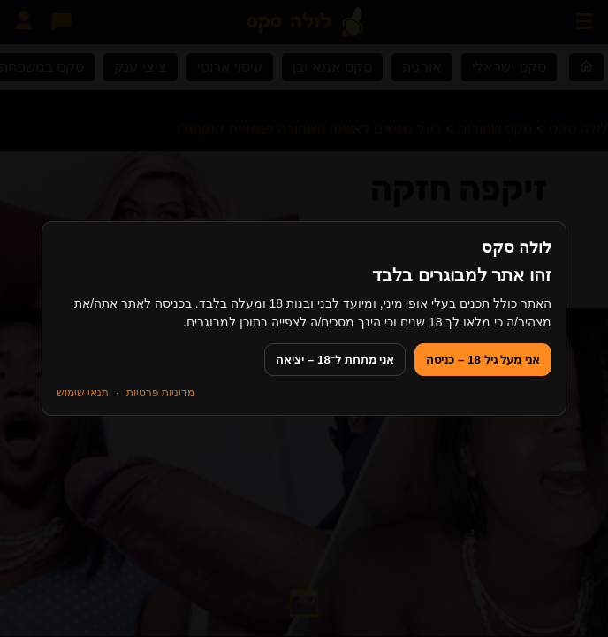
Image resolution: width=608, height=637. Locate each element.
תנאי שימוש (83, 393)
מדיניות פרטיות (160, 393)
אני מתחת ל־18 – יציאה (335, 359)
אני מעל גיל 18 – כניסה (483, 359)
